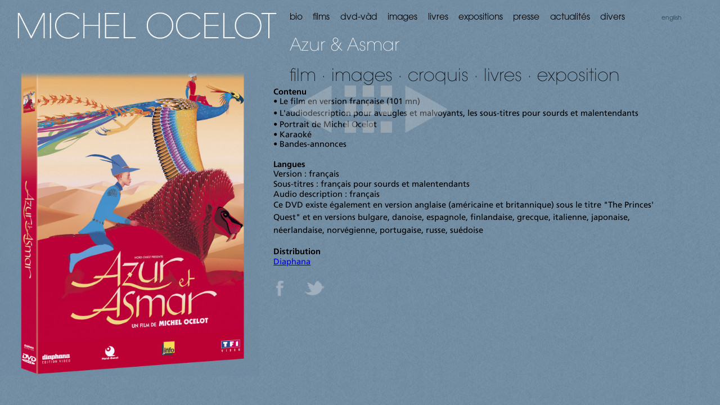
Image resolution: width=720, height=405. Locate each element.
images (362, 74)
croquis (438, 74)
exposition (578, 74)
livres (503, 74)
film (303, 74)
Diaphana (291, 262)
